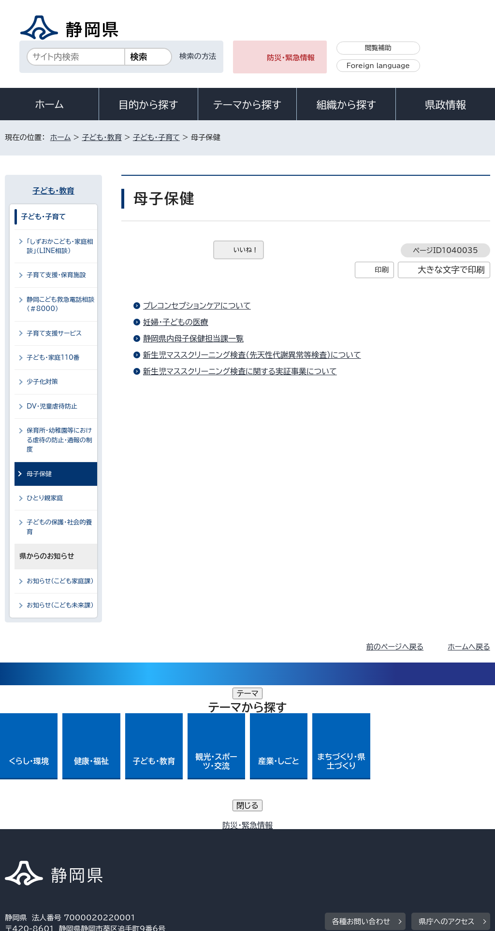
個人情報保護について (158, 837)
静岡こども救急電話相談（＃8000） (60, 304)
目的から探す (148, 104)
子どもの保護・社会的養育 (59, 527)
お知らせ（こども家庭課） (60, 581)
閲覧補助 (378, 47)
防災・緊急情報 (291, 57)
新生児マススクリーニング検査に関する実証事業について (240, 371)
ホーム (49, 104)
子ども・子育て (156, 137)
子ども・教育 (101, 137)
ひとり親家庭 (45, 498)
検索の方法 (197, 56)
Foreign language (378, 65)
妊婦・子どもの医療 (175, 322)
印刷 (382, 269)
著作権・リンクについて (50, 837)
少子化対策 (42, 382)
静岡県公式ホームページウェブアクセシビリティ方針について (327, 837)
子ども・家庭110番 (53, 357)
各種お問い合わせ (361, 777)
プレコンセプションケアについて (197, 306)
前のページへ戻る (395, 646)
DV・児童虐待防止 (52, 406)
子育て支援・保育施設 (56, 275)
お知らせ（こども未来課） (60, 605)
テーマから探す (247, 104)
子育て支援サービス (54, 333)
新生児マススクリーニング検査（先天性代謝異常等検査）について (252, 355)
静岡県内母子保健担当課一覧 (193, 338)
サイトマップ (93, 848)
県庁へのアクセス (446, 777)
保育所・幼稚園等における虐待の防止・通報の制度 (59, 439)
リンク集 (26, 848)
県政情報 (445, 104)
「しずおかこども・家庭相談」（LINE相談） (60, 246)
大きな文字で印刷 (451, 270)
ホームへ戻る (469, 646)
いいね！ (245, 250)
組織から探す (346, 104)
